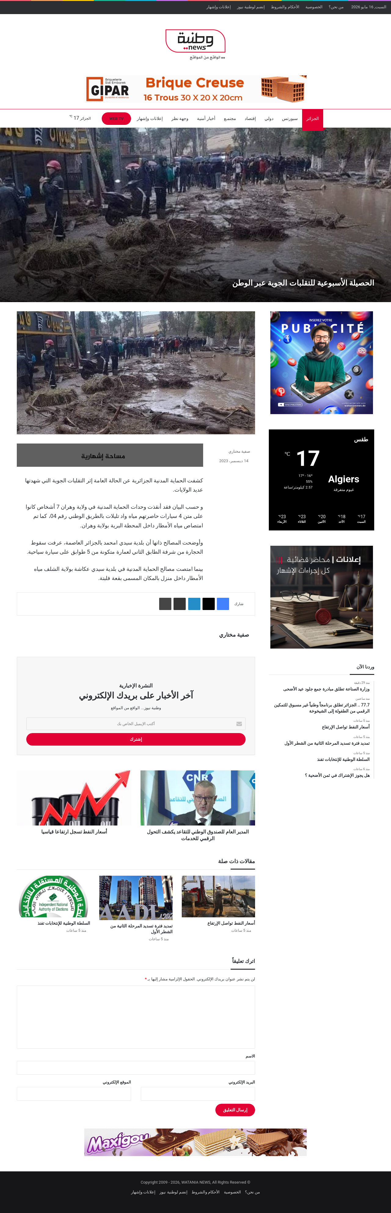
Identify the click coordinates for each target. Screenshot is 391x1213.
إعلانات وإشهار (218, 7)
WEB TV (116, 118)
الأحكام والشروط (285, 7)
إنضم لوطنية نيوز (251, 7)
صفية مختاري (239, 451)
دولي (269, 118)
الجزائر (312, 118)
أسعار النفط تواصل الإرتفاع (231, 923)
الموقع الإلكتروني (117, 1082)
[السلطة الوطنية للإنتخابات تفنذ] (53, 896)
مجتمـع (230, 118)
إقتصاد (250, 118)
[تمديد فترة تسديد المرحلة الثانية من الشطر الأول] (136, 898)
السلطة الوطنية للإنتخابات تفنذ (64, 923)
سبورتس (290, 118)
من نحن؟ (336, 7)
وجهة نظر (179, 118)
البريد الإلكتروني (241, 1082)
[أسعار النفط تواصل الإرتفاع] (218, 896)
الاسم (250, 1056)
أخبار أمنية (206, 118)
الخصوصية (314, 7)
